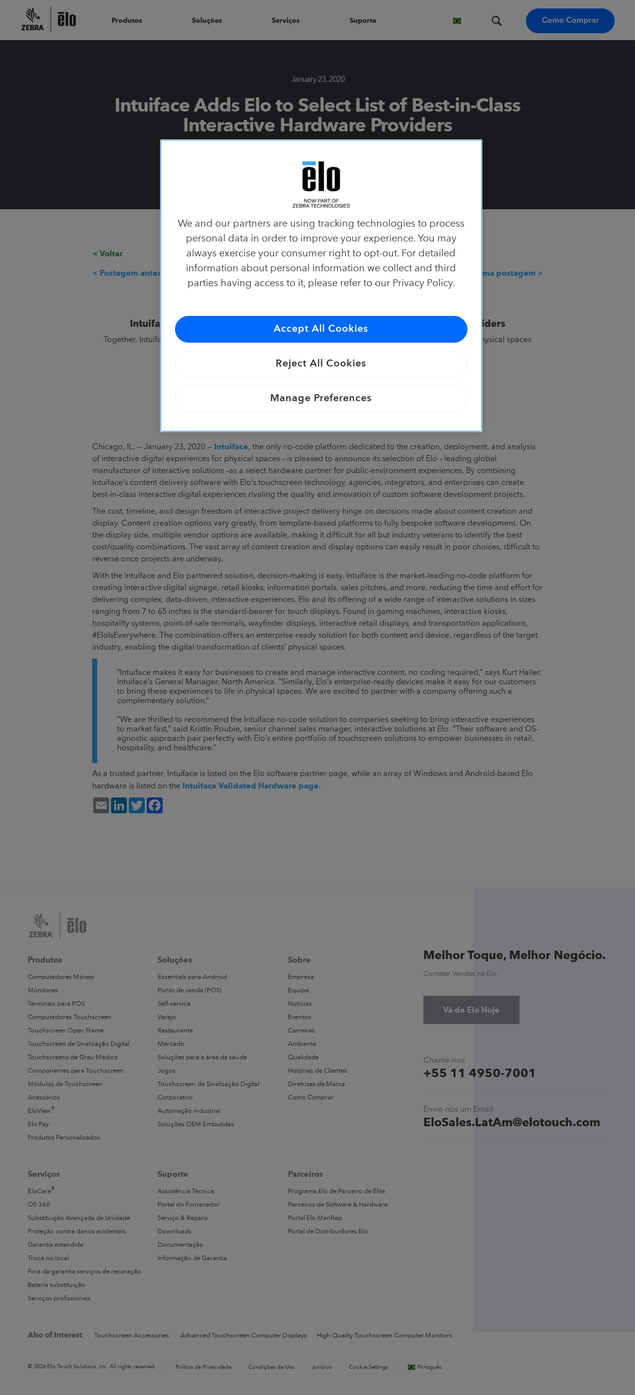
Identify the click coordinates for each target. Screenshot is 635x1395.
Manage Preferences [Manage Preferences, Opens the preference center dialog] (321, 399)
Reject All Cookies (321, 364)
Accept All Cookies (321, 329)
